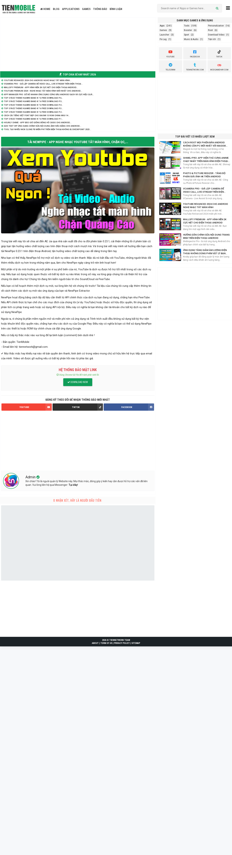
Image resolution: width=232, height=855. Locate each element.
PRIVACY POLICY (122, 643)
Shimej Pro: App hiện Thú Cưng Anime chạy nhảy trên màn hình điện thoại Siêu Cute (206, 159)
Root (210, 30)
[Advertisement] (77, 43)
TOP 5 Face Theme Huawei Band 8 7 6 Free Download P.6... (33, 98)
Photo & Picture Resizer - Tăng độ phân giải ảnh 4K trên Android (204, 175)
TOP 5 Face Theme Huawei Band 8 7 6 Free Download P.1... (33, 119)
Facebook (195, 53)
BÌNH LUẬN (116, 9)
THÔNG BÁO (100, 9)
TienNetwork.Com (195, 66)
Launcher (164, 34)
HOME (45, 9)
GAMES (86, 9)
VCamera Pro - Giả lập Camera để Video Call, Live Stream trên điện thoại (203, 190)
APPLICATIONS (71, 9)
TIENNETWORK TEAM (119, 640)
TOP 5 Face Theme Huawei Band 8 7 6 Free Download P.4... (33, 105)
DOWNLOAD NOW (77, 382)
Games (163, 30)
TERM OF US (106, 643)
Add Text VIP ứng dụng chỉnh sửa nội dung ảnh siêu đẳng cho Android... (42, 126)
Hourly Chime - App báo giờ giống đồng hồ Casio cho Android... (37, 122)
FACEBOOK (137, 407)
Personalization (216, 25)
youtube (170, 53)
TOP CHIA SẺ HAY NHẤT (77, 74)
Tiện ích (212, 39)
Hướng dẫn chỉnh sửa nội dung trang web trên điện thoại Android (206, 236)
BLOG (56, 9)
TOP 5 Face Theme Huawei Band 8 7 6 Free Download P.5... (33, 101)
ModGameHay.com (219, 66)
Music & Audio (191, 39)
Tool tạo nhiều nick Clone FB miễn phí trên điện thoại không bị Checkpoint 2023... (47, 129)
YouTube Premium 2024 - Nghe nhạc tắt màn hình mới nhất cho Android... (43, 91)
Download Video (216, 34)
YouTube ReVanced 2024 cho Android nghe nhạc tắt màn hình (205, 206)
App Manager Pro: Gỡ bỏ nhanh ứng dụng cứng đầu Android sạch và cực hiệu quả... (49, 94)
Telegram (170, 66)
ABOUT (95, 643)
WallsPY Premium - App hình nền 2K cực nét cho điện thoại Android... (41, 87)
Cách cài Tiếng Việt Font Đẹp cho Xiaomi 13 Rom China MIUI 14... (37, 115)
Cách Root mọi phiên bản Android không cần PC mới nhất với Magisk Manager (204, 144)
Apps (162, 25)
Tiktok (219, 53)
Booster (188, 30)
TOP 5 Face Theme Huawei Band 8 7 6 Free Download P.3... (33, 108)
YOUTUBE (35, 407)
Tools (186, 25)
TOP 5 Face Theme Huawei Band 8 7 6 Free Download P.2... (33, 112)
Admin (30, 477)
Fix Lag (163, 39)
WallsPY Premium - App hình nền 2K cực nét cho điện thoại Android (204, 221)
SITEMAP (135, 643)
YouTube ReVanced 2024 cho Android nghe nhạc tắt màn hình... (37, 80)
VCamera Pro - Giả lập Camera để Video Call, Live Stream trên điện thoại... (43, 84)
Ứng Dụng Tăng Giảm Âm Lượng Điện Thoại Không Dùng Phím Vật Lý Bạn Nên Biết (205, 252)
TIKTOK (87, 407)
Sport (186, 34)
